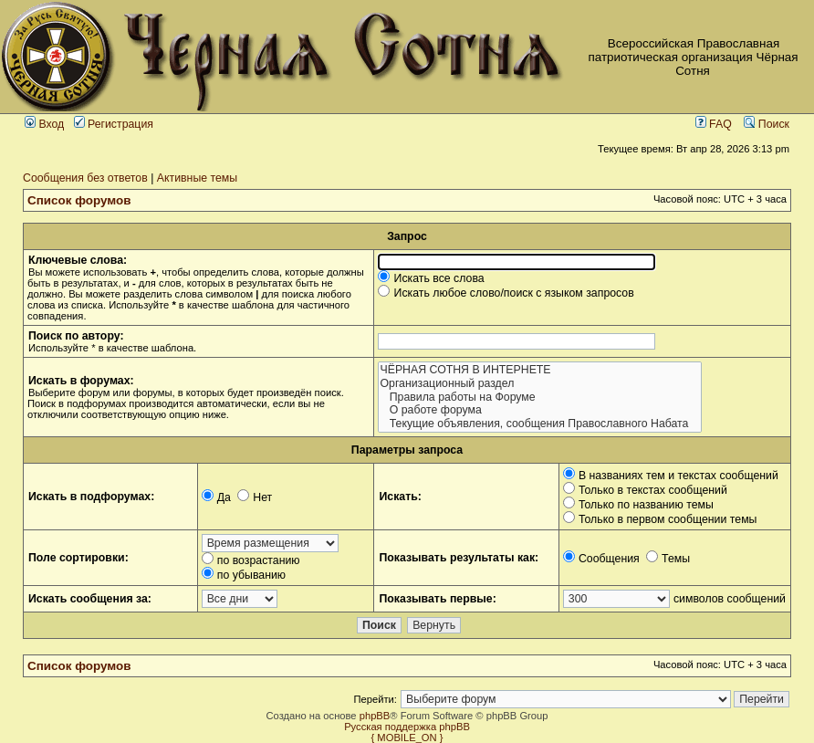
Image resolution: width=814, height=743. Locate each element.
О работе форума (539, 410)
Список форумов (79, 200)
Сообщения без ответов (85, 178)
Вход (44, 124)
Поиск (766, 124)
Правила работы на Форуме (539, 397)
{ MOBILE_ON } (407, 737)
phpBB (375, 715)
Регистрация (113, 124)
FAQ (713, 124)
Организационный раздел (539, 384)
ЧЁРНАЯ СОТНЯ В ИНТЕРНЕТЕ (539, 370)
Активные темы (197, 178)
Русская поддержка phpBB (407, 726)
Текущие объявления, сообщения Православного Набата (539, 424)
